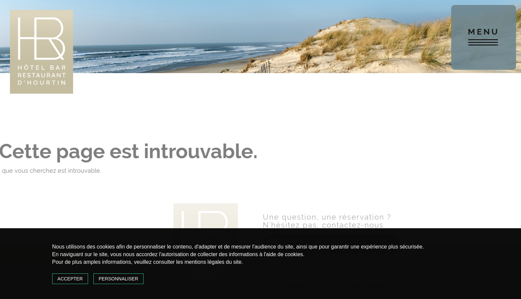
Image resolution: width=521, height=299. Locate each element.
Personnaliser (118, 278)
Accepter (70, 278)
